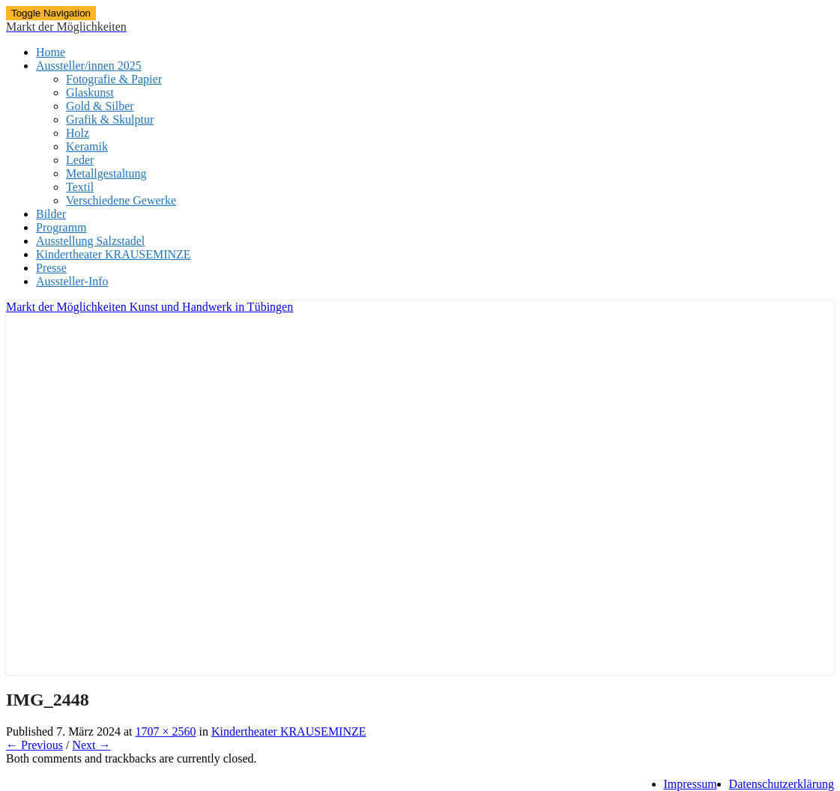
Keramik (87, 146)
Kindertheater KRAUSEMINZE (113, 254)
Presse (51, 267)
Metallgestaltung (106, 173)
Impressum (690, 784)
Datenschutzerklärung (781, 784)
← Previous (34, 745)
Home (50, 52)
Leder (80, 160)
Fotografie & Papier (114, 79)
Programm (61, 227)
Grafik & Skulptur (110, 119)
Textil (80, 187)
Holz (77, 133)
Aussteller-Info (72, 281)
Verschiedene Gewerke (121, 200)
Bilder (51, 213)
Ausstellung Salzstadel (90, 240)
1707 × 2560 (165, 731)
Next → (91, 745)
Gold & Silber (100, 106)
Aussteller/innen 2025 (89, 65)
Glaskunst (90, 92)
